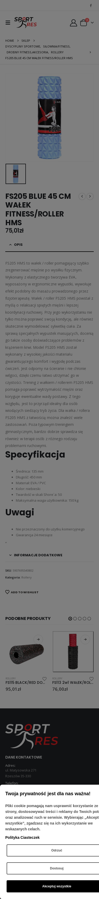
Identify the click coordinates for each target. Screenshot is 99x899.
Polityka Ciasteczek (22, 837)
